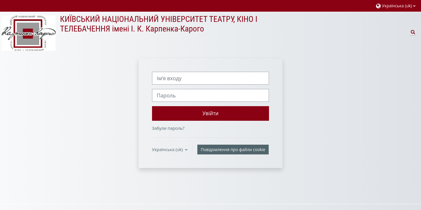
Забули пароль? (168, 128)
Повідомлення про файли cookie (233, 149)
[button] (395, 5)
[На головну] (28, 33)
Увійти (210, 113)
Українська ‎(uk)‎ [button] (168, 149)
